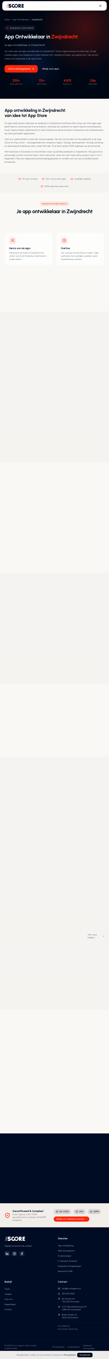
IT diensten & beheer (67, 1261)
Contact (8, 1309)
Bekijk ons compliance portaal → (71, 1219)
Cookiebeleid (73, 1347)
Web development (66, 1250)
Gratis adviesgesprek (21, 68)
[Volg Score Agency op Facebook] (21, 1253)
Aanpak (8, 1294)
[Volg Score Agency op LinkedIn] (7, 1253)
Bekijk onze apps (50, 68)
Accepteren (84, 1355)
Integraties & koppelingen (69, 1266)
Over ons (9, 1299)
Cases (7, 1289)
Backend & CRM (65, 1271)
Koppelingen (10, 1304)
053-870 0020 (66, 1293)
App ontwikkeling (66, 1245)
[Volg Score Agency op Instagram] (14, 1253)
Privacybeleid (70, 1355)
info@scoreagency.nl (69, 1288)
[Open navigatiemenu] (100, 6)
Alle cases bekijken (96, 936)
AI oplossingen (64, 1256)
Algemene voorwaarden (89, 1347)
